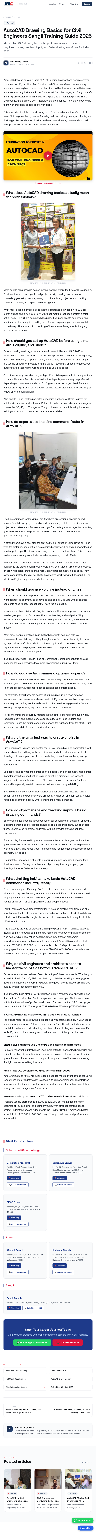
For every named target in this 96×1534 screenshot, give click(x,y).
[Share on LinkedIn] (90, 63)
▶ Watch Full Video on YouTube (48, 183)
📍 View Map (14, 1178)
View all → (87, 1463)
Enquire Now (85, 1528)
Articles (52, 4)
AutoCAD (17, 17)
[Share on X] (84, 63)
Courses (62, 4)
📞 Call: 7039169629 (17, 1185)
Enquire (87, 4)
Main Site (74, 4)
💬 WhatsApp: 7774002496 (32, 1342)
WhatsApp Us (82, 1520)
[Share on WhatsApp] (79, 63)
